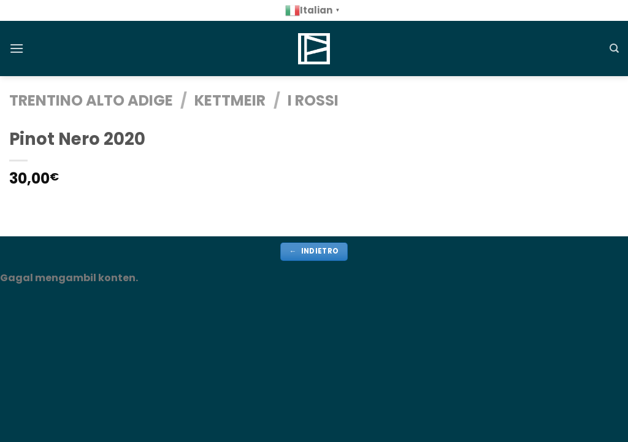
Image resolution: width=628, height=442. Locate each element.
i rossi (313, 100)
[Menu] (16, 48)
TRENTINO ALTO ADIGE (91, 100)
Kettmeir (230, 100)
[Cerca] (614, 48)
